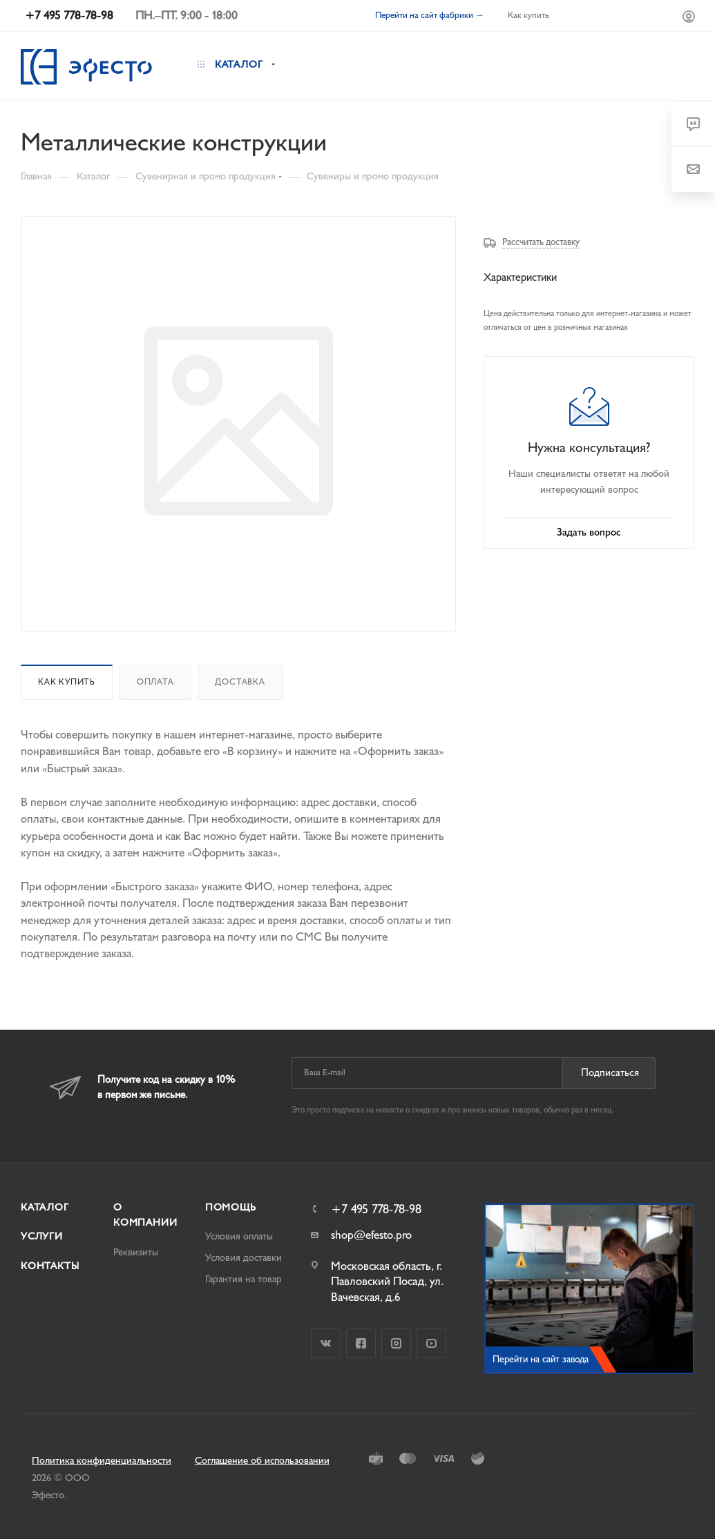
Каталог (45, 1207)
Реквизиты (135, 1252)
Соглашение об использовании (262, 1460)
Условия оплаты (239, 1236)
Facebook (361, 1343)
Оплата (155, 681)
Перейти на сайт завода (541, 1359)
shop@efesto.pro (371, 1235)
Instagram (396, 1343)
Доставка (240, 681)
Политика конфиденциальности (101, 1460)
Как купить (66, 681)
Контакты (50, 1266)
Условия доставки (243, 1257)
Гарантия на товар (243, 1279)
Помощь (230, 1207)
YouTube (431, 1343)
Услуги (42, 1236)
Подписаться (610, 1072)
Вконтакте (326, 1343)
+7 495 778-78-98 (376, 1210)
